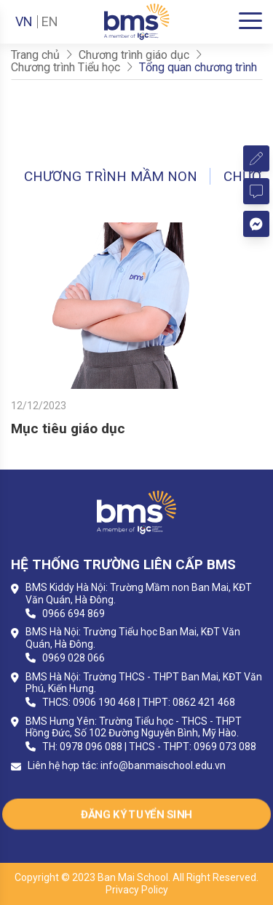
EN (49, 21)
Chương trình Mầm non (110, 176)
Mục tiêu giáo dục (68, 428)
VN (24, 21)
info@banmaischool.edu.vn (163, 765)
